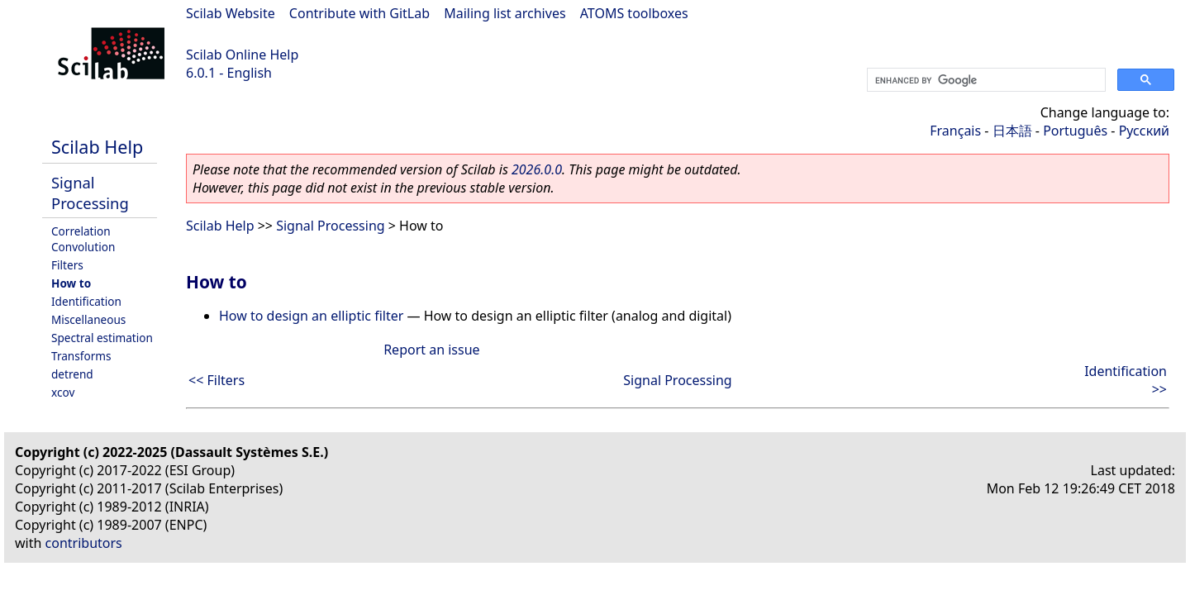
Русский (1144, 130)
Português (1075, 130)
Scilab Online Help (242, 54)
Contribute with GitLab (359, 13)
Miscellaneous (88, 319)
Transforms (81, 356)
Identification (86, 301)
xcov (62, 392)
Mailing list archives (504, 13)
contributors (83, 543)
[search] (984, 80)
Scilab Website (230, 13)
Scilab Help (97, 147)
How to (71, 283)
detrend (72, 374)
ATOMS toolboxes (634, 13)
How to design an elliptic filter (311, 316)
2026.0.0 (537, 169)
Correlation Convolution (83, 239)
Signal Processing (90, 192)
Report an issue (431, 349)
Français (955, 130)
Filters (67, 265)
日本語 (1012, 130)
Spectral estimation (102, 337)
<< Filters (216, 380)
